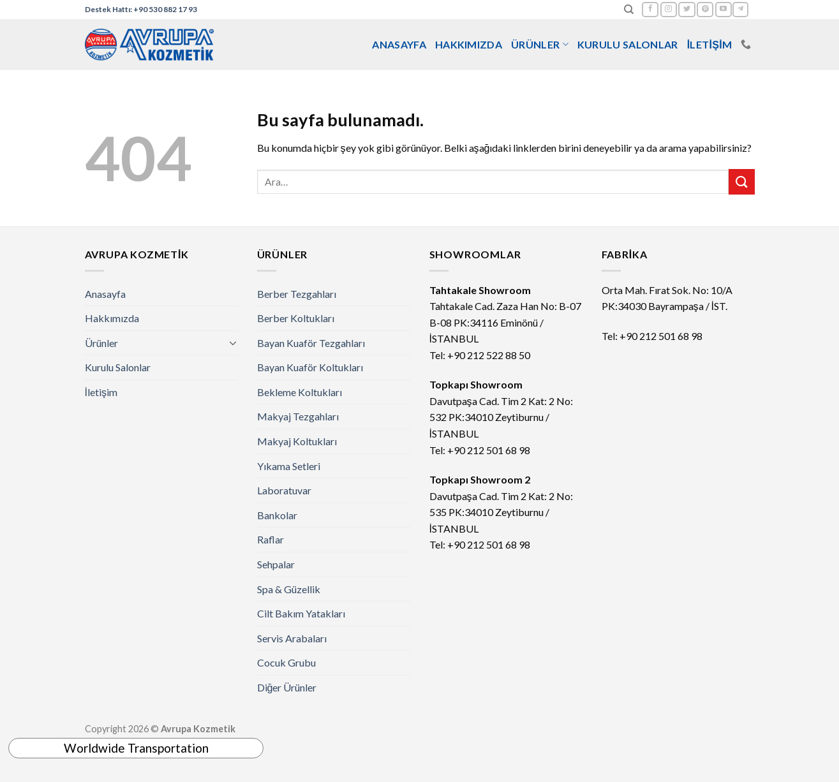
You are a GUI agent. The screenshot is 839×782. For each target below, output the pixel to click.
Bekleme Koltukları (299, 392)
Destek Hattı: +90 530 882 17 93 (141, 9)
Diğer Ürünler (287, 687)
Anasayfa (399, 44)
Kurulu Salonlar (627, 44)
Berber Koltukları (295, 318)
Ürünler (539, 44)
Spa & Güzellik (288, 589)
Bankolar (277, 515)
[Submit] (741, 181)
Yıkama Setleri (288, 466)
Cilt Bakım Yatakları (301, 613)
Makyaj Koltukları (297, 441)
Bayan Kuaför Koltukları (310, 367)
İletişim (709, 44)
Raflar (270, 539)
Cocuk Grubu (286, 662)
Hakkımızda (468, 44)
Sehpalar (276, 564)
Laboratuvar (284, 490)
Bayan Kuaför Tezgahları (311, 343)
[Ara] (629, 9)
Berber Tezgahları (296, 294)
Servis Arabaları (292, 638)
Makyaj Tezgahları (298, 416)
